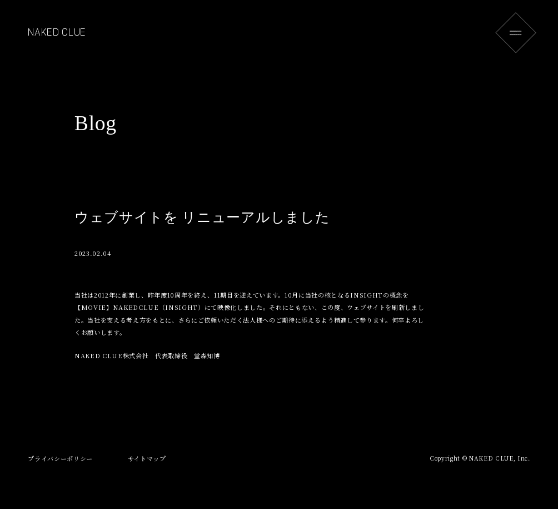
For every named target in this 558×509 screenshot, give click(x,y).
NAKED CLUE (57, 32)
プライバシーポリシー (60, 458)
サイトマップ (147, 458)
